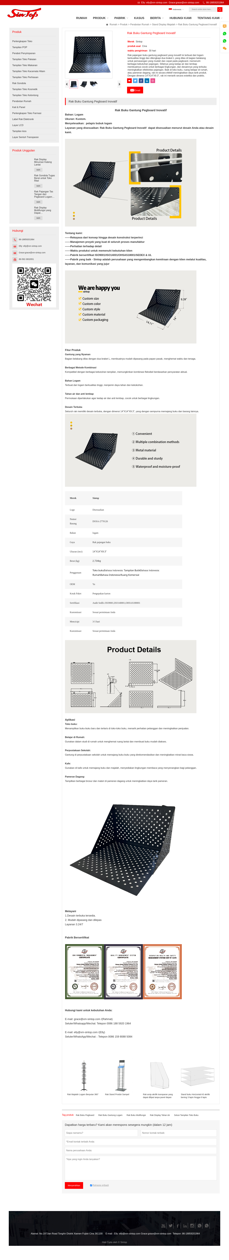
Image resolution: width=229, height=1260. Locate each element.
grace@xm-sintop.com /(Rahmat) (93, 1024)
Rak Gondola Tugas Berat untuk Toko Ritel (44, 178)
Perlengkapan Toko (22, 41)
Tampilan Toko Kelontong (25, 95)
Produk (123, 24)
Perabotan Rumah (139, 24)
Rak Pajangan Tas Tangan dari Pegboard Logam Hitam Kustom (43, 194)
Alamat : (35, 1239)
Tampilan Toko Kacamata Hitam (28, 71)
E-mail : (109, 1239)
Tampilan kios (19, 131)
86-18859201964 (215, 2)
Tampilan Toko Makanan (24, 65)
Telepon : (177, 1239)
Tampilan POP (19, 47)
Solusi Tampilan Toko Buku (186, 1120)
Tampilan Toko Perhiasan (25, 77)
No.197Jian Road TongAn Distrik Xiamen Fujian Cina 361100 (71, 1239)
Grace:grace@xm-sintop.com (184, 2)
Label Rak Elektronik (23, 119)
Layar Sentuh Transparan (25, 137)
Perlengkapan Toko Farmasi (26, 113)
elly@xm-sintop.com (86, 1037)
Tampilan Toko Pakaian (24, 59)
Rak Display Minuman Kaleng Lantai (43, 162)
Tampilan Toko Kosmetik (24, 89)
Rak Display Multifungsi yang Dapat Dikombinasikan (42, 210)
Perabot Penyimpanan (23, 53)
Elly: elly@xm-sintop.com (154, 2)
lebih (38, 170)
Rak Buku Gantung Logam (110, 1120)
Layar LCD (17, 125)
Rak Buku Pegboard (85, 1120)
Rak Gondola (19, 83)
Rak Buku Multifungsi (136, 1120)
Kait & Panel (18, 107)
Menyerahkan (74, 1191)
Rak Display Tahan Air (160, 1120)
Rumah (111, 24)
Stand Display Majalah (163, 24)
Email (135, 90)
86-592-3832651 (26, 259)
